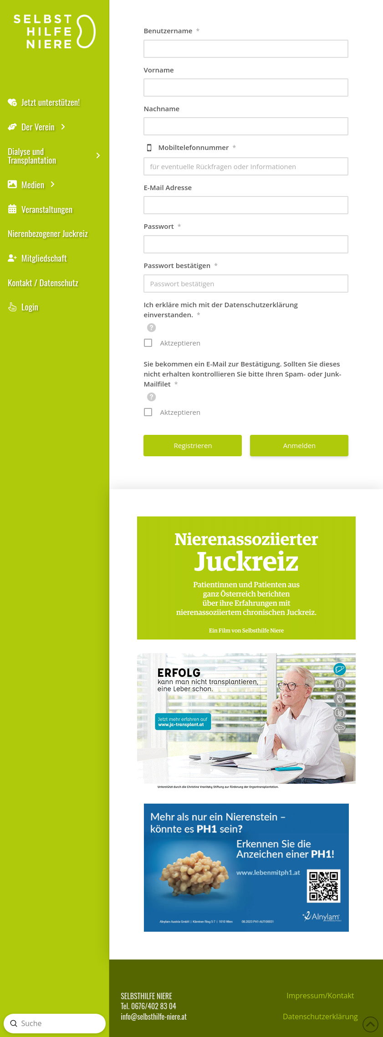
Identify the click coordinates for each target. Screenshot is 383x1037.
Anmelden (299, 445)
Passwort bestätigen (180, 266)
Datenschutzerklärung (320, 1016)
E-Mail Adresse (167, 187)
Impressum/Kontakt (320, 996)
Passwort (162, 227)
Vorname (158, 69)
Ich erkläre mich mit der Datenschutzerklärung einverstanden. (220, 310)
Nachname (161, 108)
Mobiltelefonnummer (197, 148)
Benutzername (171, 31)
